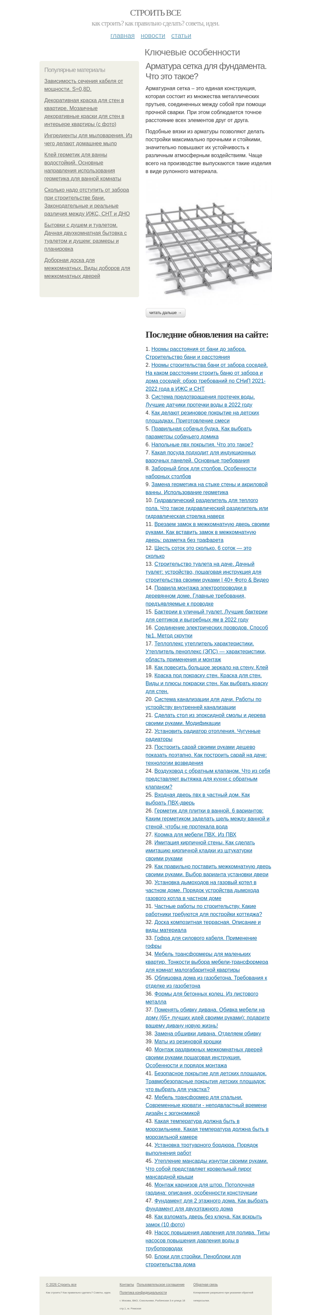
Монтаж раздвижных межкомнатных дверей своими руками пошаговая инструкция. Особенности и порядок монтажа (204, 1057)
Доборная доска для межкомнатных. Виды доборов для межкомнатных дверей (87, 268)
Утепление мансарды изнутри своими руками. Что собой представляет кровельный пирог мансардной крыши (207, 1169)
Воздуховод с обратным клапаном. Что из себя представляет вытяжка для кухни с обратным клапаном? (208, 779)
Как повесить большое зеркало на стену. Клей (211, 667)
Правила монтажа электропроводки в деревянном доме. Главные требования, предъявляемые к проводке (196, 596)
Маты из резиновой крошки (187, 1041)
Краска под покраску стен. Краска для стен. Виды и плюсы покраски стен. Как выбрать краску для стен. (207, 683)
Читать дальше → (165, 312)
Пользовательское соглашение (161, 1284)
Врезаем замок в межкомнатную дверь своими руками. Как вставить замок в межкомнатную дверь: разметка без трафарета (208, 532)
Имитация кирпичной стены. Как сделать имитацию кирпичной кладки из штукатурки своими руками (200, 850)
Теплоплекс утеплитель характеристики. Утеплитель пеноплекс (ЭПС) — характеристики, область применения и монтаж (206, 651)
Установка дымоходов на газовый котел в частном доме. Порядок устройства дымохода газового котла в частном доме (202, 890)
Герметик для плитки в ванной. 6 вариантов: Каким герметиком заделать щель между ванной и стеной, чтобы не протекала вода (208, 818)
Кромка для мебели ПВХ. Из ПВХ (195, 834)
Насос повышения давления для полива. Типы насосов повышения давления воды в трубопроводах (208, 1240)
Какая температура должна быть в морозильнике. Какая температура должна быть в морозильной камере (207, 1129)
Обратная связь (206, 1284)
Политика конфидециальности (143, 1292)
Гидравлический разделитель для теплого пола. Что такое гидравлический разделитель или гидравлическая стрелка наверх (207, 508)
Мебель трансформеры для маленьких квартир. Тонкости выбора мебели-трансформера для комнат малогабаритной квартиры (207, 962)
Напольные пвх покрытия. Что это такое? (202, 444)
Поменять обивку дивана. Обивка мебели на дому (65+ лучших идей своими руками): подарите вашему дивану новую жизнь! (208, 1017)
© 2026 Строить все (61, 1284)
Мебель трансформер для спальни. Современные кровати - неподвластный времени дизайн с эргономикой (206, 1105)
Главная (123, 35)
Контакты (127, 1284)
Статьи (181, 35)
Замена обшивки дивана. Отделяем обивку (207, 1033)
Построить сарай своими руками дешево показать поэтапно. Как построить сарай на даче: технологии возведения (206, 755)
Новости (153, 35)
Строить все (155, 13)
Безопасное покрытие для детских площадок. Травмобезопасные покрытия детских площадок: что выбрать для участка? (206, 1081)
